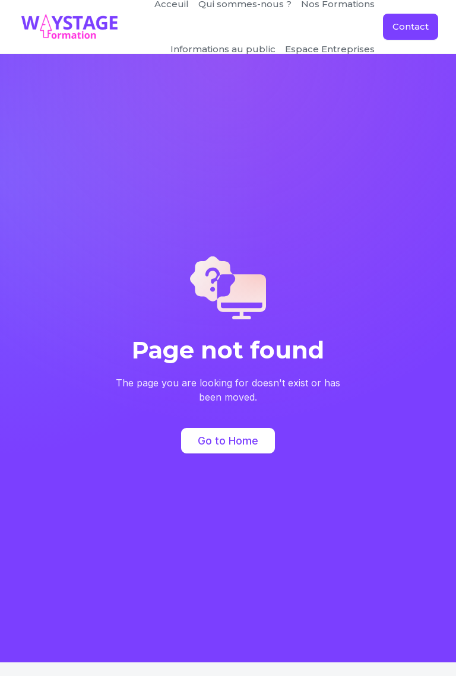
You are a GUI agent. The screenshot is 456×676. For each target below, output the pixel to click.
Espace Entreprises (330, 49)
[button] (223, 49)
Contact (410, 26)
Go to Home (228, 440)
